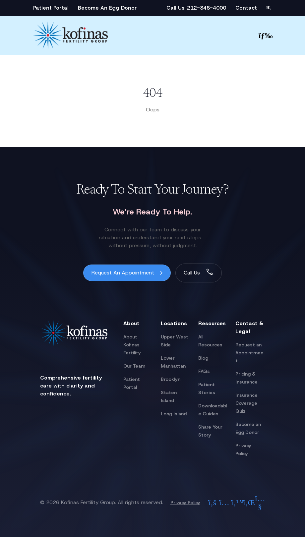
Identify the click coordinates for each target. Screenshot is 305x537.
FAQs (204, 371)
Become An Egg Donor (107, 7)
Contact (246, 7)
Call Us (192, 272)
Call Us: (176, 7)
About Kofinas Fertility (132, 345)
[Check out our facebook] (212, 503)
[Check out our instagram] (224, 503)
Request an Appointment (249, 353)
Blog (203, 358)
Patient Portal (51, 7)
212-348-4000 (206, 7)
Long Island (174, 414)
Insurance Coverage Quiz (246, 403)
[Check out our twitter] (236, 503)
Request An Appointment (122, 272)
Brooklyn (170, 379)
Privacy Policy (185, 503)
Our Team (134, 366)
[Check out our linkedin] (248, 503)
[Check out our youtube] (260, 502)
